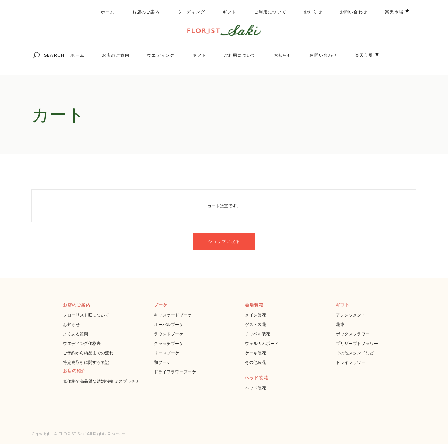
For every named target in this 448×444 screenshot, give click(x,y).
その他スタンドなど (355, 352)
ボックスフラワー (353, 334)
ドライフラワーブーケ (175, 371)
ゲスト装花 (255, 324)
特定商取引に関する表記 (86, 362)
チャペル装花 (257, 334)
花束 (340, 324)
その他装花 (255, 362)
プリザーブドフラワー (357, 343)
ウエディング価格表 (82, 343)
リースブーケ (166, 352)
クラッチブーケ (168, 343)
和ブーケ (162, 362)
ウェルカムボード (262, 343)
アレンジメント (350, 315)
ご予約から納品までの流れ (88, 352)
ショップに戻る (224, 241)
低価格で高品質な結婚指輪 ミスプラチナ (101, 381)
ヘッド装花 (255, 387)
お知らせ (71, 324)
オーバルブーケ (168, 324)
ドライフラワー (350, 362)
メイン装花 (255, 315)
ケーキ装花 (255, 352)
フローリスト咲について (86, 315)
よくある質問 (75, 334)
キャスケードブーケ (173, 315)
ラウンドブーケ (168, 334)
